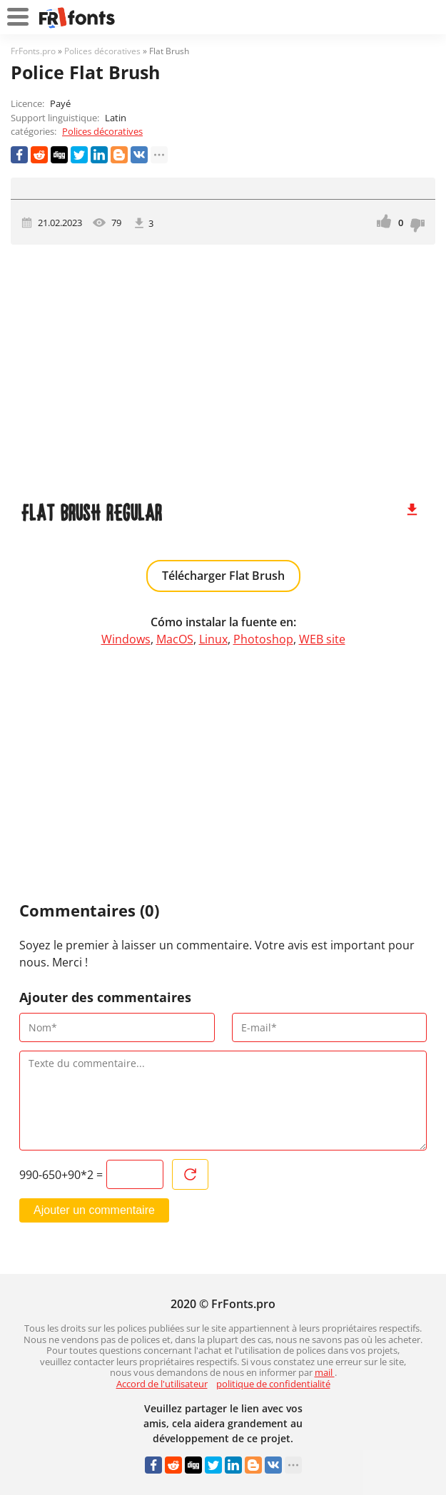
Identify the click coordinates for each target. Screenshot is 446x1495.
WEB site (322, 639)
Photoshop (263, 639)
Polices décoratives (102, 131)
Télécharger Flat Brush (223, 575)
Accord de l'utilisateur (162, 1383)
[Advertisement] (223, 366)
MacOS (174, 639)
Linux (213, 639)
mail (325, 1372)
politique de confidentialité (273, 1383)
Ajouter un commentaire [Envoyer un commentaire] (94, 1210)
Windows (126, 639)
